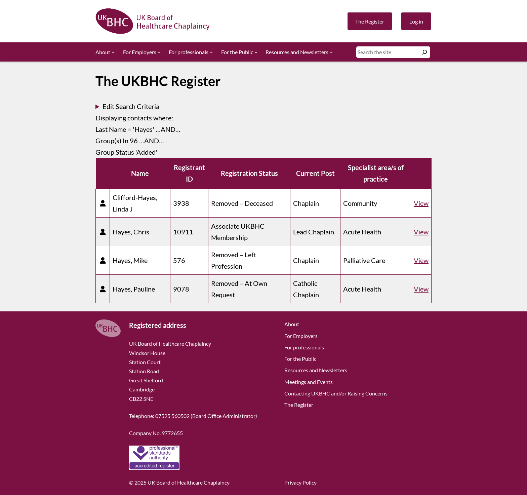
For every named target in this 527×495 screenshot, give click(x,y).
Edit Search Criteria (131, 106)
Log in (416, 21)
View (421, 203)
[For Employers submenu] (159, 52)
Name (140, 173)
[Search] (424, 52)
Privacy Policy (300, 482)
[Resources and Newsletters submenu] (331, 52)
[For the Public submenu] (256, 52)
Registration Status (249, 173)
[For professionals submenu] (211, 52)
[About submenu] (113, 52)
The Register (369, 21)
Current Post (315, 173)
